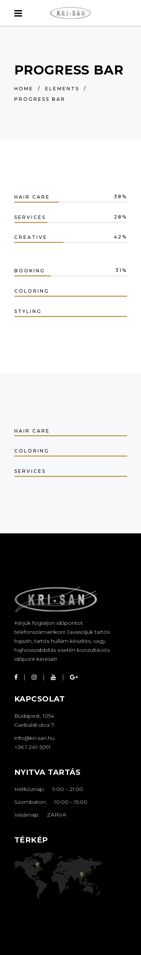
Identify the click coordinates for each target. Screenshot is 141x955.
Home (23, 88)
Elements (62, 88)
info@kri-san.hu (34, 738)
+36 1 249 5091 (32, 747)
